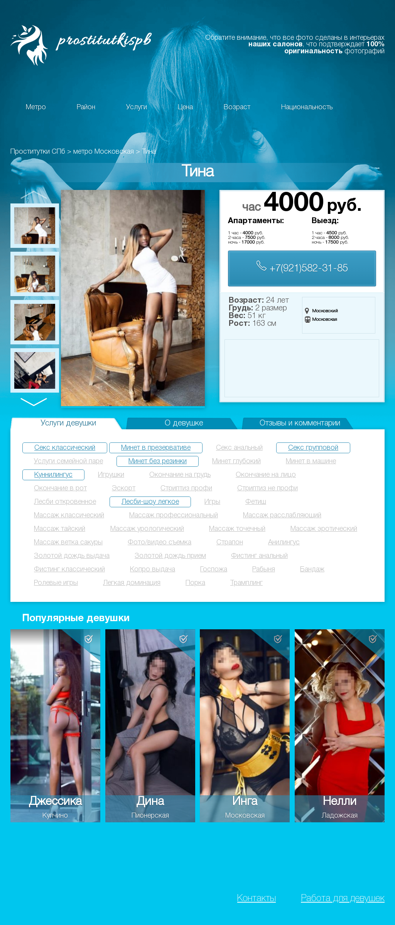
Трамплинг (246, 583)
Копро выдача (152, 569)
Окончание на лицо (266, 475)
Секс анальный (239, 448)
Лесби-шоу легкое (150, 502)
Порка (195, 583)
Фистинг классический (69, 569)
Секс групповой (313, 448)
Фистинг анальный (259, 556)
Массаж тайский (59, 529)
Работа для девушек (343, 899)
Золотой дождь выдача (72, 556)
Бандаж (312, 569)
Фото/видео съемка (159, 542)
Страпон (229, 542)
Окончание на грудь (180, 475)
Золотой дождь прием (170, 556)
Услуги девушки (68, 423)
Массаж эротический (323, 529)
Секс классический (64, 448)
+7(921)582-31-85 (302, 267)
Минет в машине (311, 461)
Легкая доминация (131, 583)
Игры (212, 502)
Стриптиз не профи (267, 488)
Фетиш (255, 502)
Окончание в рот (60, 488)
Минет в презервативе (156, 448)
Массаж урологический (147, 529)
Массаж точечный (237, 529)
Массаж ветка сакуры (68, 542)
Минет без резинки (157, 461)
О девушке (184, 423)
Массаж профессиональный (173, 515)
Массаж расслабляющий (282, 515)
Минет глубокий (236, 461)
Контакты (256, 899)
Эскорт (123, 488)
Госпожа (213, 569)
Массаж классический (69, 515)
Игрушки (111, 475)
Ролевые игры (56, 583)
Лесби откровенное (65, 502)
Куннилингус (53, 475)
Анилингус (284, 542)
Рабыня (263, 569)
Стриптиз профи (186, 488)
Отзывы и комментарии (300, 423)
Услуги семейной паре (68, 461)
